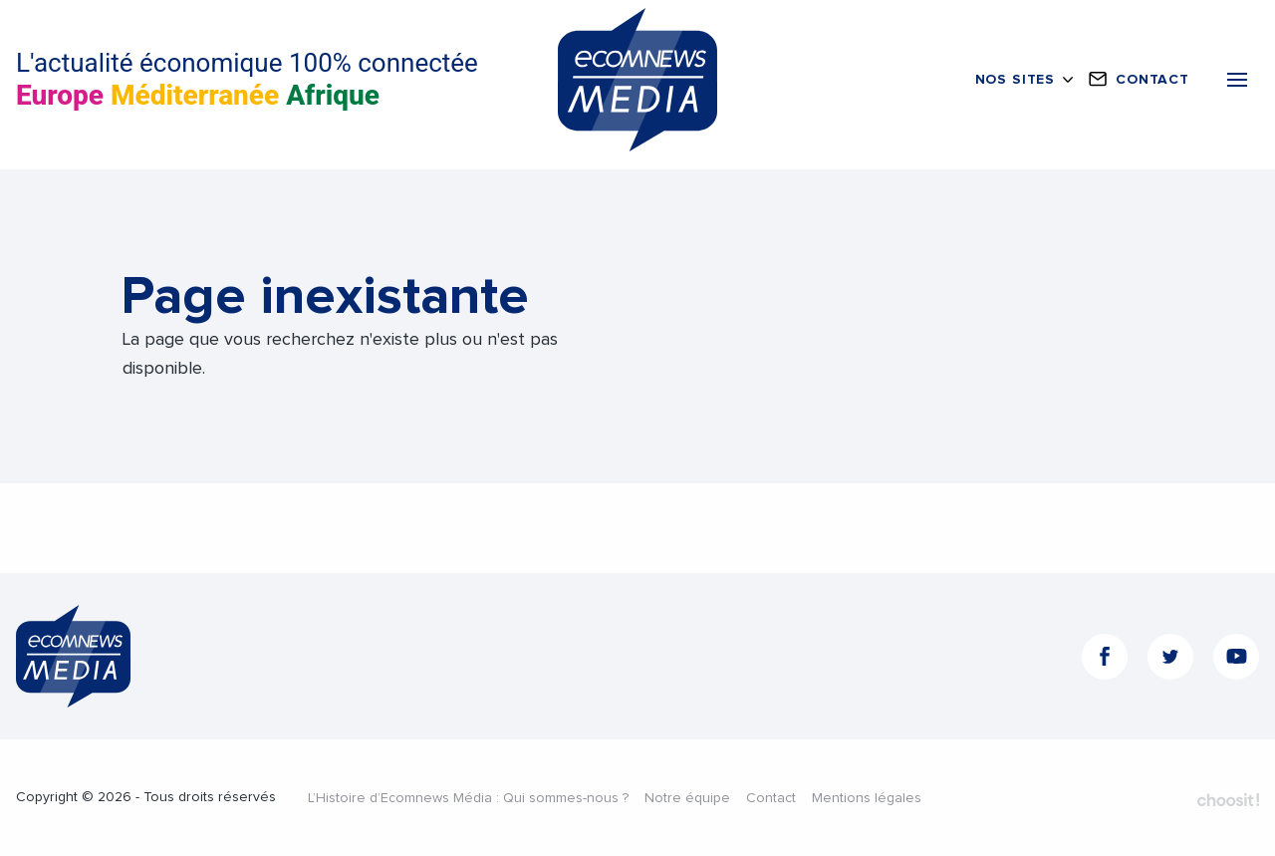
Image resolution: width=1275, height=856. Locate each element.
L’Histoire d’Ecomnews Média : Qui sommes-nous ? (468, 798)
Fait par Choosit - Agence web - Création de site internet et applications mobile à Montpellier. (1228, 799)
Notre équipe (687, 798)
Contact (771, 798)
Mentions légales (866, 798)
